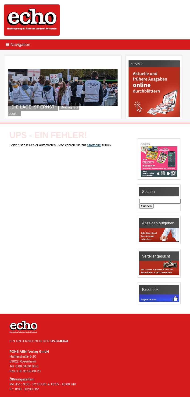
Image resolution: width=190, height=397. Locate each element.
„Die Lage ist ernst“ (33, 107)
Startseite (94, 145)
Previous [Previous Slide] (103, 113)
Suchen (146, 206)
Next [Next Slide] (111, 113)
